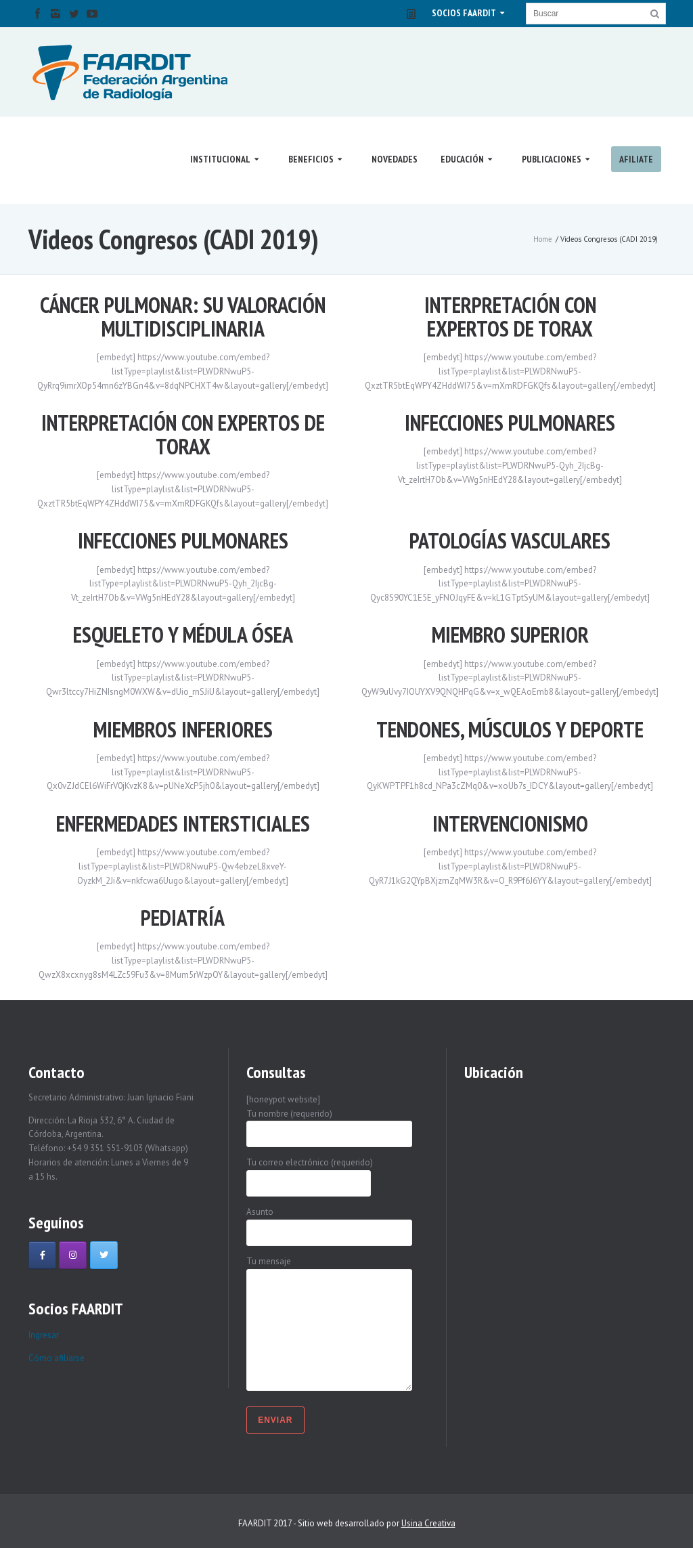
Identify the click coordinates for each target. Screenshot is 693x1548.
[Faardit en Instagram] (73, 1255)
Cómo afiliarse (56, 1358)
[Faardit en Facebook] (42, 1255)
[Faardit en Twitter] (104, 1255)
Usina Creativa (428, 1523)
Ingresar (43, 1335)
